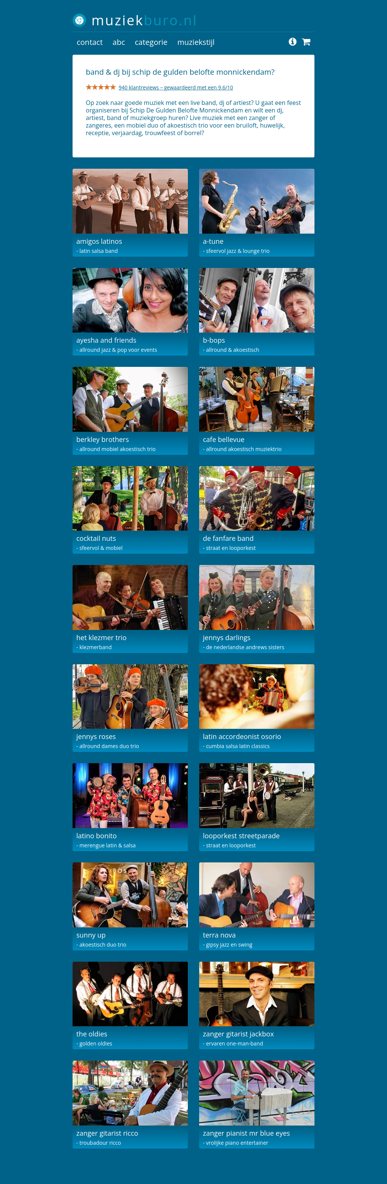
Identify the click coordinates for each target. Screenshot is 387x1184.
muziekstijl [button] (196, 42)
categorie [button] (151, 42)
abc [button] (119, 42)
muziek (144, 20)
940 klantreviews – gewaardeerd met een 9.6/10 (176, 87)
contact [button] (90, 42)
